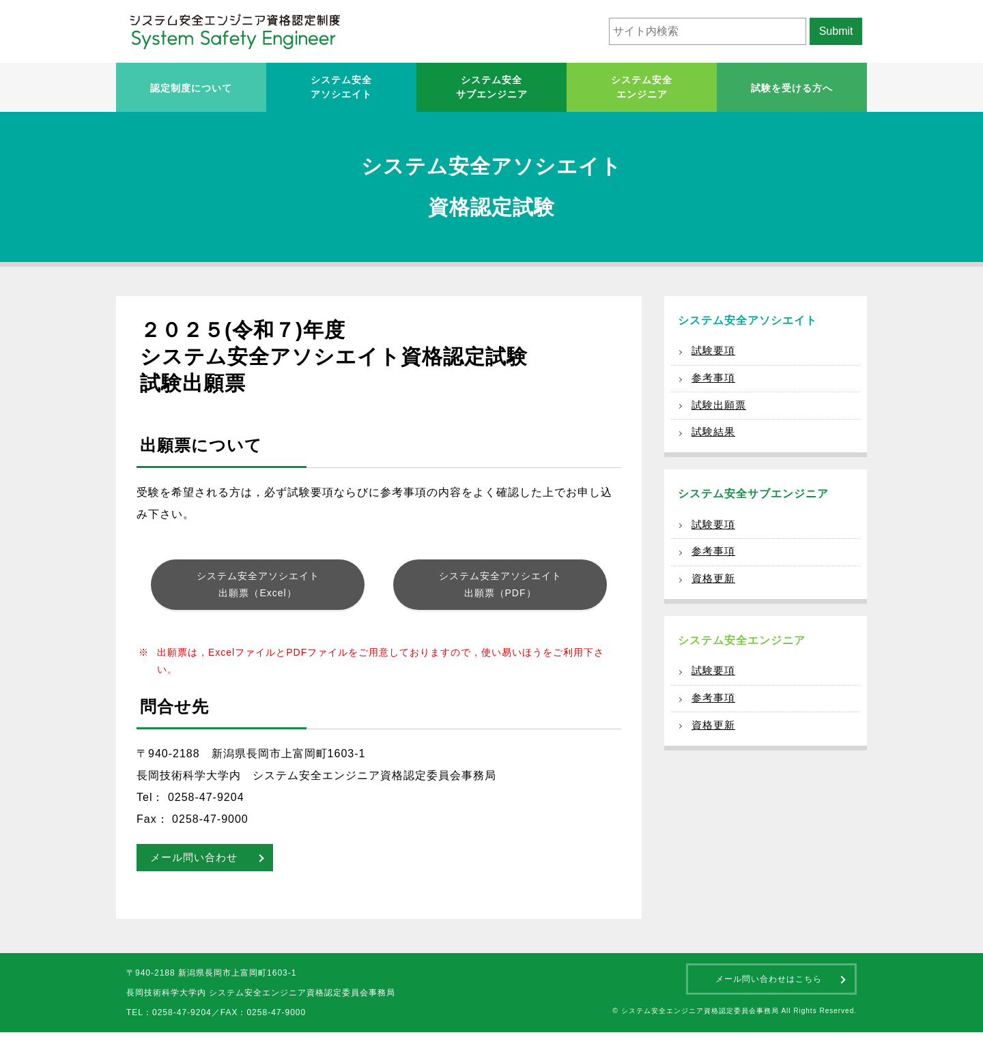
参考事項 (715, 382)
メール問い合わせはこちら (768, 984)
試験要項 (715, 352)
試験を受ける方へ (792, 88)
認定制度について (191, 88)
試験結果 (715, 440)
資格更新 (715, 594)
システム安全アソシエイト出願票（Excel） (258, 586)
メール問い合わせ (196, 862)
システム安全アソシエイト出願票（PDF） (500, 586)
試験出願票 (721, 411)
